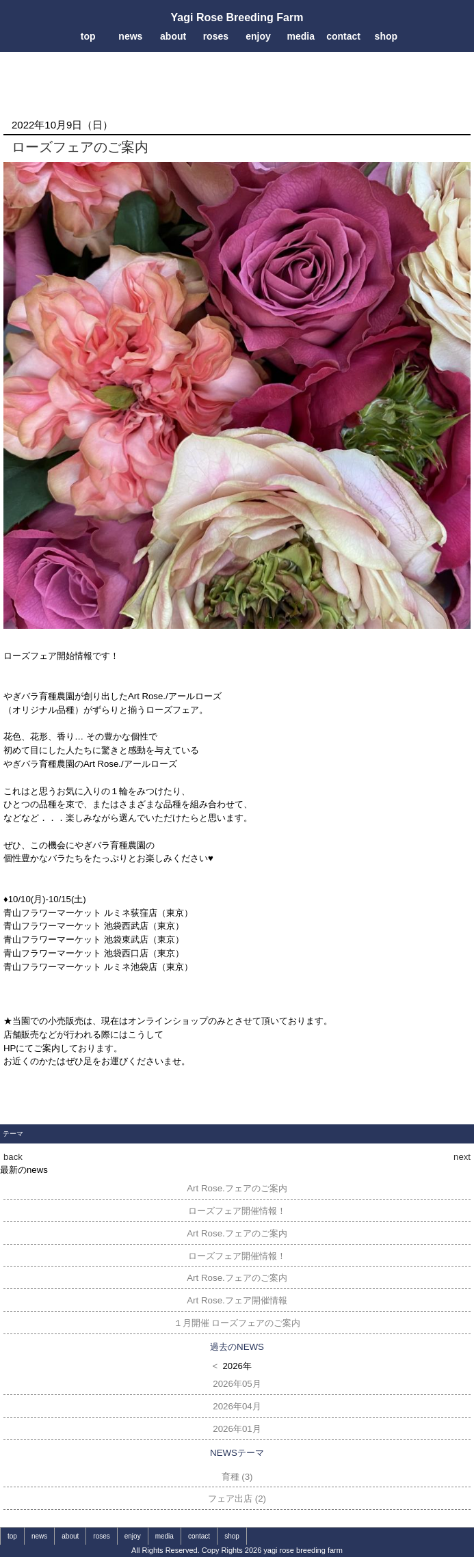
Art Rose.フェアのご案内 (237, 1188)
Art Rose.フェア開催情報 (237, 1300)
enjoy (258, 36)
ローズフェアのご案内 (80, 146)
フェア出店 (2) (237, 1498)
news (130, 36)
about (173, 36)
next (462, 1157)
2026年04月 (237, 1406)
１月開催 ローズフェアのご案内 (237, 1323)
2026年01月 (237, 1429)
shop (386, 36)
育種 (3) (237, 1477)
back (13, 1157)
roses (215, 36)
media (301, 36)
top (88, 36)
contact (343, 36)
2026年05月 (237, 1384)
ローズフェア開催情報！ (237, 1211)
